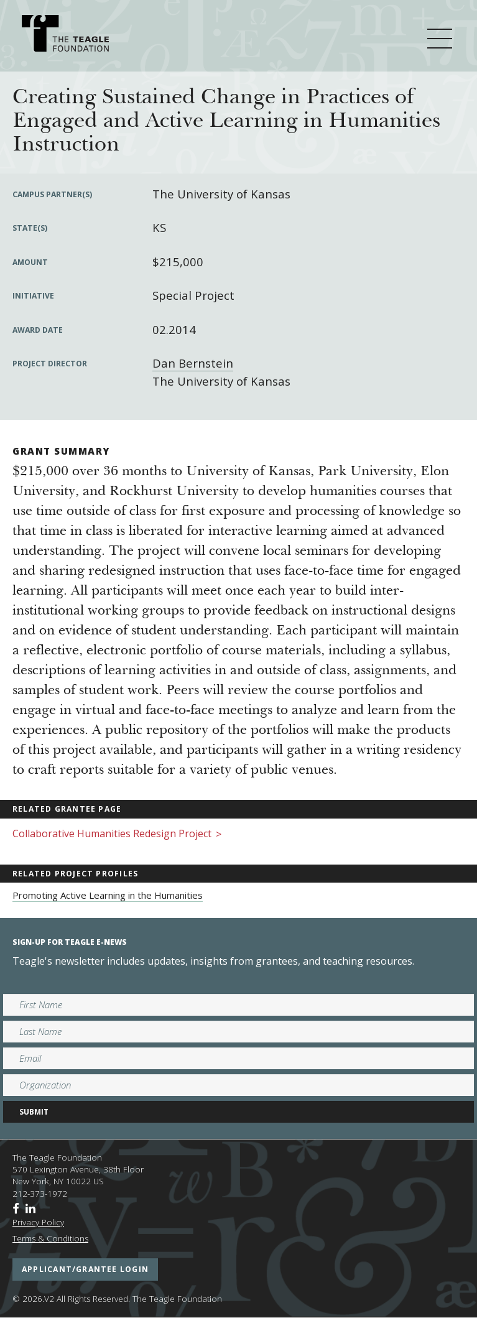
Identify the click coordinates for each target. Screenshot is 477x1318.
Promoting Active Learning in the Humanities (107, 895)
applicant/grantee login (85, 1269)
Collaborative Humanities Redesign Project (116, 834)
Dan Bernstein (192, 363)
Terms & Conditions (50, 1238)
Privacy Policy (38, 1222)
